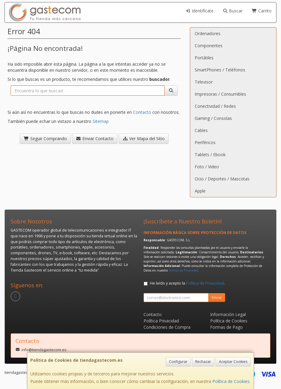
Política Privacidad (161, 321)
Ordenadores (207, 33)
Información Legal (228, 314)
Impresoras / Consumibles (220, 94)
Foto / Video (207, 167)
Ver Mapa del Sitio (144, 138)
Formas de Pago (226, 327)
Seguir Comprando (45, 138)
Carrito (262, 11)
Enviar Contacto (95, 138)
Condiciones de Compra (167, 327)
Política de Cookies (231, 381)
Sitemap (101, 121)
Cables (201, 130)
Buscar (233, 11)
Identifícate (199, 11)
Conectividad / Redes (215, 106)
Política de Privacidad (183, 270)
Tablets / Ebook (210, 154)
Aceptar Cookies (233, 361)
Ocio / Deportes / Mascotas (222, 179)
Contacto (142, 112)
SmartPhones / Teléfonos (220, 70)
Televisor (204, 82)
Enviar (217, 297)
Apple (200, 191)
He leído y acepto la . (187, 283)
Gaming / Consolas (213, 118)
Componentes (209, 45)
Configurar (178, 361)
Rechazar (203, 361)
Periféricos (205, 142)
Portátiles (204, 58)
